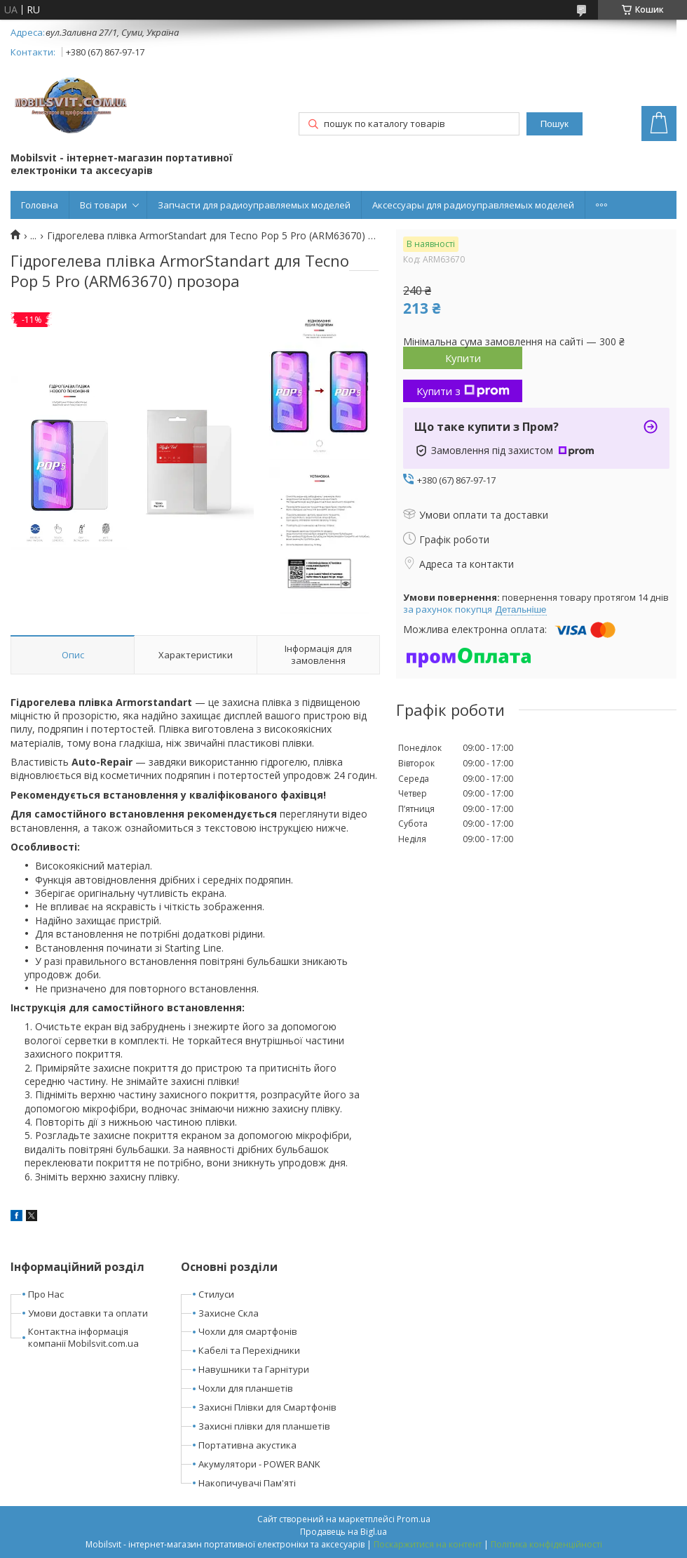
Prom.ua (413, 1519)
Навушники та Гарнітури (253, 1369)
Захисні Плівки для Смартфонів (267, 1407)
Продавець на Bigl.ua (343, 1532)
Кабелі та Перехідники (249, 1350)
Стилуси (216, 1294)
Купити (463, 358)
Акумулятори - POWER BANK (259, 1464)
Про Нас (46, 1294)
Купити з (463, 391)
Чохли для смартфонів (247, 1331)
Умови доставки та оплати (88, 1313)
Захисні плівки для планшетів (264, 1426)
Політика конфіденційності (546, 1544)
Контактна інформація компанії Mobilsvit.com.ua (83, 1337)
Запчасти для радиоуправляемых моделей (254, 205)
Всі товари (103, 205)
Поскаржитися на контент (428, 1544)
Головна (39, 205)
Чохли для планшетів (245, 1388)
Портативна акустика (247, 1445)
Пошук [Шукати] (554, 124)
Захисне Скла (228, 1313)
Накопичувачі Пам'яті (247, 1483)
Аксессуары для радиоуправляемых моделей (473, 205)
